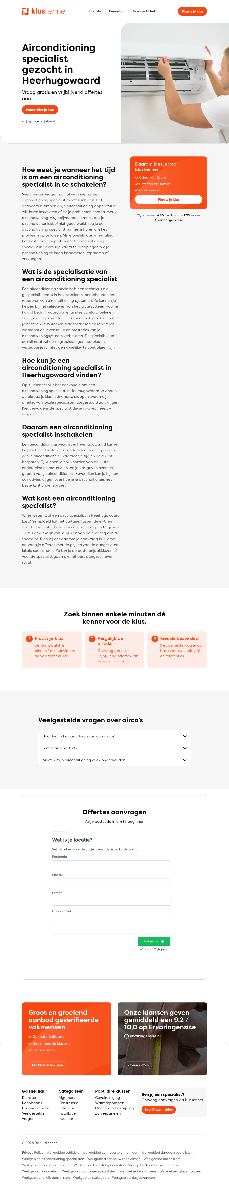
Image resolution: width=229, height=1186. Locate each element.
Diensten (96, 11)
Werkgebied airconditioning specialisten (53, 1158)
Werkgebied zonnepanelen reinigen (110, 1152)
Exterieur (66, 1108)
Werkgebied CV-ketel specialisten (99, 1165)
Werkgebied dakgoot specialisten (167, 1152)
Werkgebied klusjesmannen (133, 1177)
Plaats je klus (192, 11)
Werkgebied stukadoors (91, 1177)
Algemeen (68, 1097)
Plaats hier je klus (40, 110)
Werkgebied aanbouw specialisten (114, 1158)
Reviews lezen (138, 1065)
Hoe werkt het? (145, 11)
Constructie (68, 1102)
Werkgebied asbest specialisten (46, 1165)
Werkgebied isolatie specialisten (153, 1165)
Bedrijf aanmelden (159, 1109)
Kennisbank (118, 11)
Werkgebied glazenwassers (181, 1171)
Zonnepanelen (108, 1113)
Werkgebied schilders (62, 1152)
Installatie (67, 1113)
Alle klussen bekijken (47, 1065)
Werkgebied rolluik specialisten (46, 1177)
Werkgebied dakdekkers (162, 1158)
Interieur (66, 1118)
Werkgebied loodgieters (40, 1171)
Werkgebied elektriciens (138, 1171)
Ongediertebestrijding (114, 1108)
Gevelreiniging (107, 1097)
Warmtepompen (109, 1102)
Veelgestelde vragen (33, 1116)
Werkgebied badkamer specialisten (89, 1171)
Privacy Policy (32, 1152)
